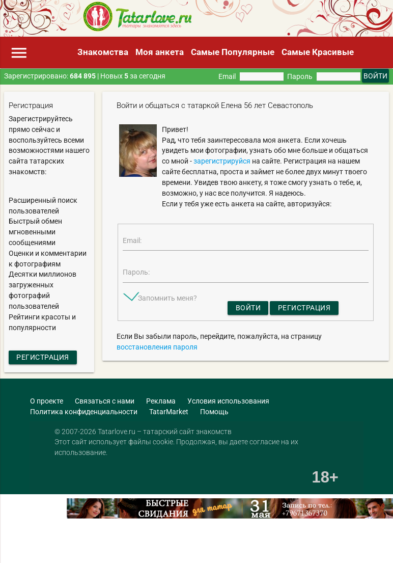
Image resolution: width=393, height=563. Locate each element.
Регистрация (42, 357)
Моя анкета (159, 52)
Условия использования (228, 401)
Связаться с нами (104, 401)
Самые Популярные (232, 52)
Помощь (214, 412)
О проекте (46, 401)
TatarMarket (168, 412)
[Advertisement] (119, 547)
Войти (248, 308)
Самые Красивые (318, 52)
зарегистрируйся (221, 161)
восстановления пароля (157, 347)
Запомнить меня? (167, 298)
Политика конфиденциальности (83, 412)
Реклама (161, 401)
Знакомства (102, 52)
